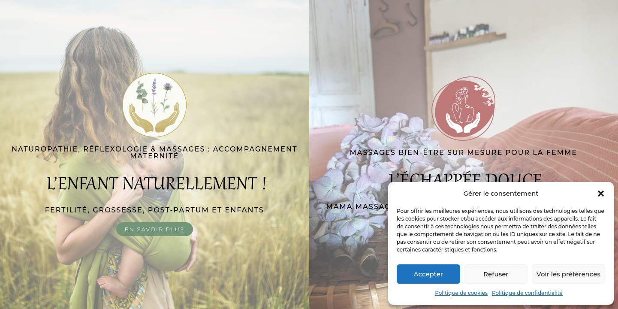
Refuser (495, 274)
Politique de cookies (461, 293)
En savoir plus (154, 229)
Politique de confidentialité (527, 293)
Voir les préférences (568, 274)
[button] (601, 193)
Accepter (428, 274)
